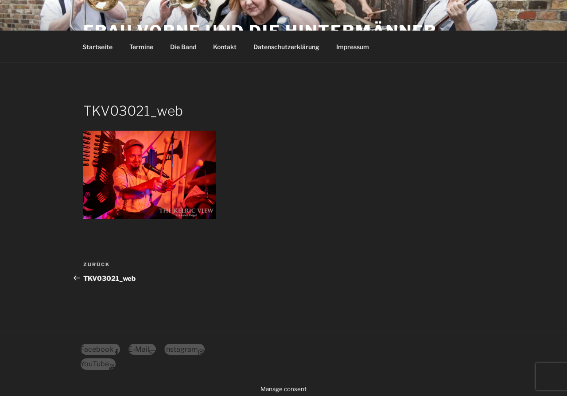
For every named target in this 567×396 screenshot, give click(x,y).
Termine (141, 46)
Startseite (97, 46)
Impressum (352, 46)
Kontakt (225, 46)
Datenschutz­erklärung (286, 46)
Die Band (183, 46)
